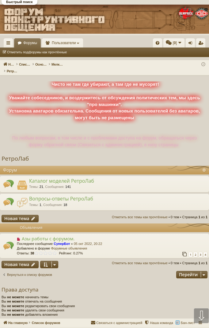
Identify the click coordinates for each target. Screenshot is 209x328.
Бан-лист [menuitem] (188, 316)
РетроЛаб (15, 152)
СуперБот (62, 237)
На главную (27, 43)
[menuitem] (157, 43)
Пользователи (92, 43)
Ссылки (9, 44)
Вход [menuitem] (191, 44)
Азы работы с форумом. (48, 232)
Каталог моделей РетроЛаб (61, 174)
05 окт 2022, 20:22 (88, 237)
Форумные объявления (69, 242)
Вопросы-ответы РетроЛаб (61, 192)
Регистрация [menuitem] (202, 44)
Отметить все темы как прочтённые (103, 52)
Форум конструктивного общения (128, 324)
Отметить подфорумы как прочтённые (37, 52)
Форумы (58, 43)
